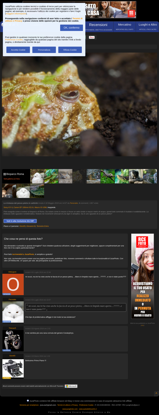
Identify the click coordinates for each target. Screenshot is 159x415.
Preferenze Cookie (14, 39)
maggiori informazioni (16, 13)
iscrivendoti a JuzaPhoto (23, 254)
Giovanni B (30, 226)
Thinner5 (12, 328)
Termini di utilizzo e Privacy (67, 405)
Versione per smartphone (29, 405)
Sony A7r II (8, 207)
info (142, 325)
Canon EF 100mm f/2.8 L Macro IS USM (30, 207)
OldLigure (12, 272)
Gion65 (22, 226)
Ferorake (74, 203)
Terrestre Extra (42, 226)
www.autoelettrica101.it (87, 409)
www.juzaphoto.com (70, 409)
